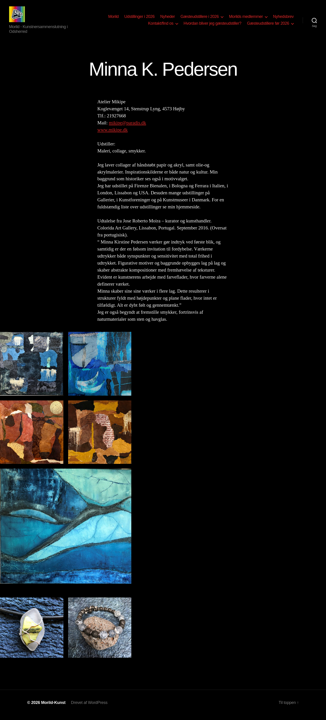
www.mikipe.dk (112, 134)
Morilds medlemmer (246, 19)
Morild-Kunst (53, 707)
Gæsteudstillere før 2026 (268, 25)
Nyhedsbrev (283, 19)
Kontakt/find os (160, 25)
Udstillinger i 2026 (139, 19)
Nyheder (167, 19)
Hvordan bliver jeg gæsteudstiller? (212, 25)
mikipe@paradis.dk (127, 127)
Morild (113, 19)
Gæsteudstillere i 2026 (199, 19)
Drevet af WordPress (89, 707)
